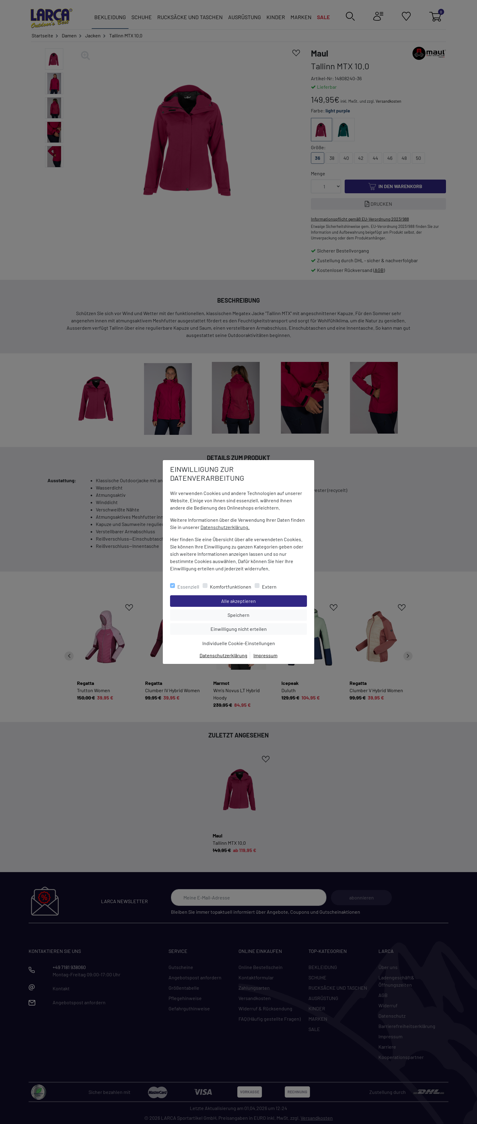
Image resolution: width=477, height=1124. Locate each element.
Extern (269, 586)
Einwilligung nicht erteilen (252, 628)
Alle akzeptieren (263, 600)
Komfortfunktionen (230, 586)
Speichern (267, 614)
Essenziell (188, 586)
